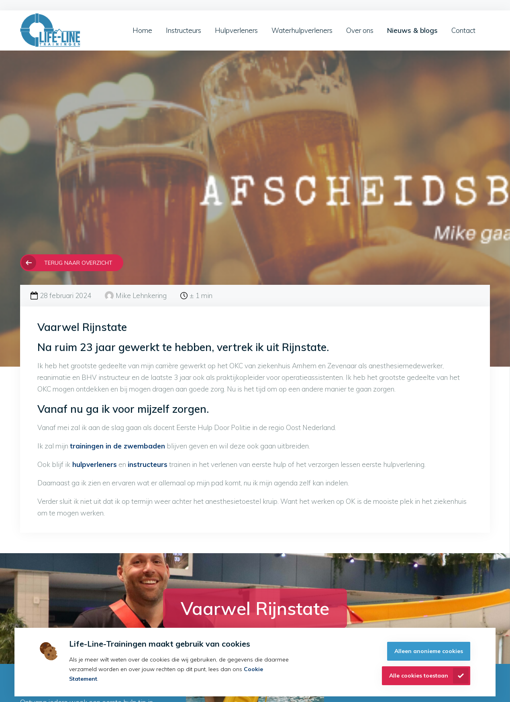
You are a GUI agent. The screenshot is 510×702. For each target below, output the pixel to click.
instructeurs (147, 464)
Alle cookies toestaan (418, 675)
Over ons (359, 30)
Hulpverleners (236, 30)
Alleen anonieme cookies (428, 651)
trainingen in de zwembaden (117, 446)
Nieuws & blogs (412, 30)
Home (142, 30)
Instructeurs (183, 30)
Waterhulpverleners (302, 30)
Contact (463, 30)
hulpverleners (93, 464)
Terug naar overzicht (78, 262)
